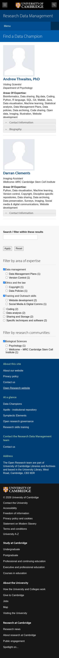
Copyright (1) (16, 287)
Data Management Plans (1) (24, 274)
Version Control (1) (19, 277)
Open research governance (18, 421)
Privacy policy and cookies (18, 518)
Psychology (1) (17, 345)
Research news (11, 629)
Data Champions (12, 404)
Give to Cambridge (13, 595)
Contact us (9, 382)
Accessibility (10, 508)
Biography (15, 129)
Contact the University (15, 503)
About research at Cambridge (19, 635)
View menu (4, 5)
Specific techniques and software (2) (26, 320)
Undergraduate (11, 549)
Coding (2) (12, 309)
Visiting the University (15, 613)
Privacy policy (11, 376)
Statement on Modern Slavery (19, 523)
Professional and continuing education (24, 561)
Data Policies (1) (18, 291)
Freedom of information (16, 513)
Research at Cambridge (17, 623)
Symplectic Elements (15, 415)
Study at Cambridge (15, 543)
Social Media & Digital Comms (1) (27, 304)
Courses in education (15, 573)
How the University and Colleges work (24, 589)
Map (5, 607)
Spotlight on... (11, 647)
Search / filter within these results (23, 232)
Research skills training (16, 427)
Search (54, 4)
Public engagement (14, 641)
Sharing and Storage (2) (19, 316)
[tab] (29, 122)
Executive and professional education (24, 567)
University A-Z (11, 534)
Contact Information (21, 122)
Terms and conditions (15, 529)
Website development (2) (23, 300)
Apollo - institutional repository (20, 409)
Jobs (5, 601)
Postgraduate (10, 555)
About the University (15, 583)
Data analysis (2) (15, 313)
